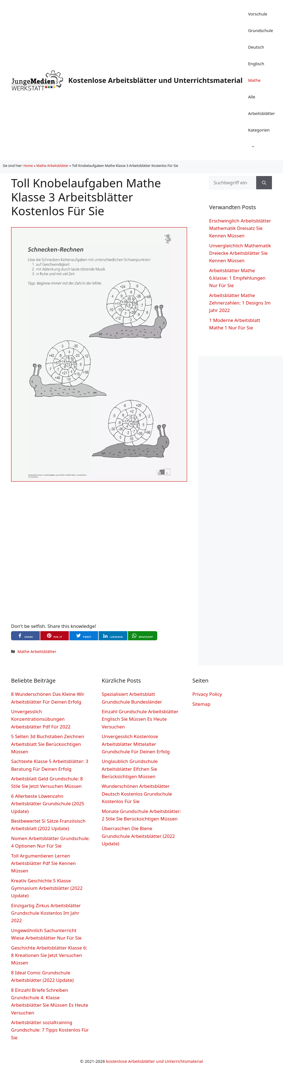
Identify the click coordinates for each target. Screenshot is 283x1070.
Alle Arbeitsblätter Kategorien (261, 124)
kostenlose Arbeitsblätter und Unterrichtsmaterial (154, 1061)
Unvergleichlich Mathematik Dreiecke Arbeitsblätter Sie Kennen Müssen (240, 253)
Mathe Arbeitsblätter (52, 165)
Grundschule (260, 30)
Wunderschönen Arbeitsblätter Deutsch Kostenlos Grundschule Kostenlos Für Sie (137, 793)
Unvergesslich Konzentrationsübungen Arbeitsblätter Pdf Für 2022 (40, 719)
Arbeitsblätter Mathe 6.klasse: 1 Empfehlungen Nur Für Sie (237, 278)
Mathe (254, 80)
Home (28, 165)
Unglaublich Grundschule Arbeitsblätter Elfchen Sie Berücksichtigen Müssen (130, 768)
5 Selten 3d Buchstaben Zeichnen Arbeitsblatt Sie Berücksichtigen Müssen (47, 743)
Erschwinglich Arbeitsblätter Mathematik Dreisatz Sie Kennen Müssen (240, 228)
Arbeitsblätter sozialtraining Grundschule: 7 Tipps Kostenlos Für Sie (50, 1029)
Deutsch (256, 47)
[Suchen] (264, 182)
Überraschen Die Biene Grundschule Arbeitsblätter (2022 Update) (138, 835)
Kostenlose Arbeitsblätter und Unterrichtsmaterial (155, 80)
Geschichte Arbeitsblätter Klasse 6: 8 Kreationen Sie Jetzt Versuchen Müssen (49, 955)
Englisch (256, 63)
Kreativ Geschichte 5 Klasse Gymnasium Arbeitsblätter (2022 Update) (47, 888)
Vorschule (257, 14)
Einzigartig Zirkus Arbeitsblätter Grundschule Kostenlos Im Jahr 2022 (46, 913)
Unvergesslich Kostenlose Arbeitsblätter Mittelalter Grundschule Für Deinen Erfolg (136, 743)
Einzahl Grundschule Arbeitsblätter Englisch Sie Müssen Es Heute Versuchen (140, 719)
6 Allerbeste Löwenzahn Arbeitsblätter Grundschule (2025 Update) (47, 803)
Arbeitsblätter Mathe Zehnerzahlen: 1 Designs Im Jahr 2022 (240, 302)
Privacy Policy (207, 694)
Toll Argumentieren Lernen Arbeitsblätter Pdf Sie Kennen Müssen (43, 863)
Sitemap (201, 704)
